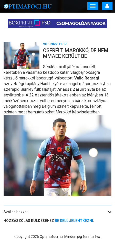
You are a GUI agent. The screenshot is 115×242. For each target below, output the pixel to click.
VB (45, 44)
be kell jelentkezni (74, 221)
